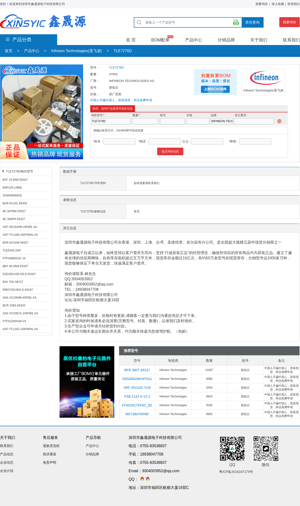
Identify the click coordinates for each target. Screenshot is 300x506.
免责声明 (49, 462)
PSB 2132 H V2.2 (137, 396)
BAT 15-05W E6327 (15, 179)
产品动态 (6, 454)
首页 (8, 51)
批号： (95, 87)
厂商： (95, 81)
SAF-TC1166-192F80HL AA (20, 234)
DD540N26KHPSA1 (137, 379)
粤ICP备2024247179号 (236, 472)
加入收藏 (278, 4)
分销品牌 (226, 40)
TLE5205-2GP (12, 250)
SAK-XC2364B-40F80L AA (19, 297)
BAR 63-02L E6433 (15, 203)
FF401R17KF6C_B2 (137, 405)
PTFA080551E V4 (14, 258)
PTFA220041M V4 (14, 321)
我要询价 (261, 4)
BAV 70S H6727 (13, 282)
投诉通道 (49, 454)
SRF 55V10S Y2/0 (137, 388)
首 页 (131, 40)
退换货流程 (51, 446)
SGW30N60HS (12, 195)
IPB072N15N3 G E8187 (18, 289)
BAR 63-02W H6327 (16, 242)
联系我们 (294, 4)
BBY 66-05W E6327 (15, 266)
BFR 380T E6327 (137, 370)
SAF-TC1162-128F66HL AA (20, 329)
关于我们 (258, 40)
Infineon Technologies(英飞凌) (76, 51)
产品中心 (193, 40)
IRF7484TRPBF (137, 414)
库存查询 (252, 22)
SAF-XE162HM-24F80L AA (20, 227)
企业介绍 (6, 471)
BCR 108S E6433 (14, 305)
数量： (95, 74)
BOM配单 (160, 40)
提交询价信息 (170, 151)
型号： (95, 67)
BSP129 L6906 (12, 187)
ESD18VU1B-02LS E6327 (19, 274)
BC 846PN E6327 (14, 219)
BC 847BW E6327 (14, 211)
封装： (95, 94)
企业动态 (6, 462)
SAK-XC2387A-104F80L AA (20, 313)
